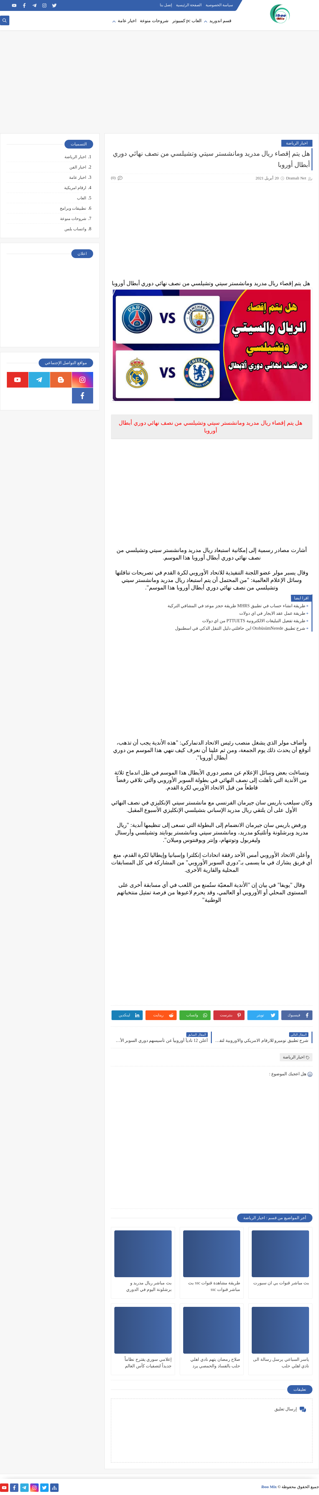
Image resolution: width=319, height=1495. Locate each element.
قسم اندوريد (220, 20)
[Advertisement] (159, 85)
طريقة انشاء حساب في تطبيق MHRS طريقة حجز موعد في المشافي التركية (236, 605)
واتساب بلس (75, 229)
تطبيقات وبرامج (73, 208)
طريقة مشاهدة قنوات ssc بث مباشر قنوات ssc (214, 1286)
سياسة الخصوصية (219, 5)
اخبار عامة (127, 20)
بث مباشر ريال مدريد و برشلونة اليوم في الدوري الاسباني (149, 1287)
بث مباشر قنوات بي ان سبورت (281, 1283)
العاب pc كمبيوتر (187, 20)
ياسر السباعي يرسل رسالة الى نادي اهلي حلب (281, 1362)
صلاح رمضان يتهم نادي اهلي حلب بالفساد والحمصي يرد (215, 1362)
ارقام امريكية (75, 187)
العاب (81, 198)
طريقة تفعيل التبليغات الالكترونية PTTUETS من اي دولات (253, 620)
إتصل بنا (166, 5)
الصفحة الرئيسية (189, 5)
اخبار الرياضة (297, 143)
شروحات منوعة (154, 20)
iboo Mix (269, 1486)
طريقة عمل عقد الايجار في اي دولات (272, 613)
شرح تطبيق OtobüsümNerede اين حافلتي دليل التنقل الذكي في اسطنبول (240, 628)
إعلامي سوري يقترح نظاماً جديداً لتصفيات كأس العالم (148, 1362)
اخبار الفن (77, 167)
